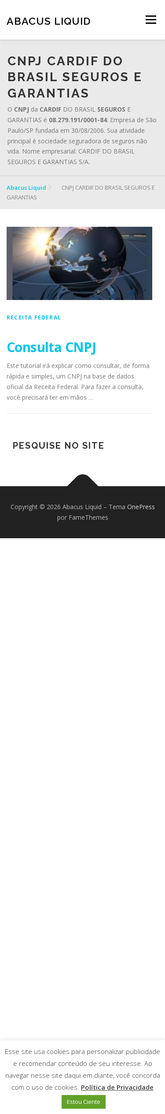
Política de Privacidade (117, 1087)
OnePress (141, 507)
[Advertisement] (82, 826)
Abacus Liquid (49, 21)
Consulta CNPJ (51, 347)
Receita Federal (34, 317)
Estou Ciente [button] (83, 1102)
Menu (150, 19)
